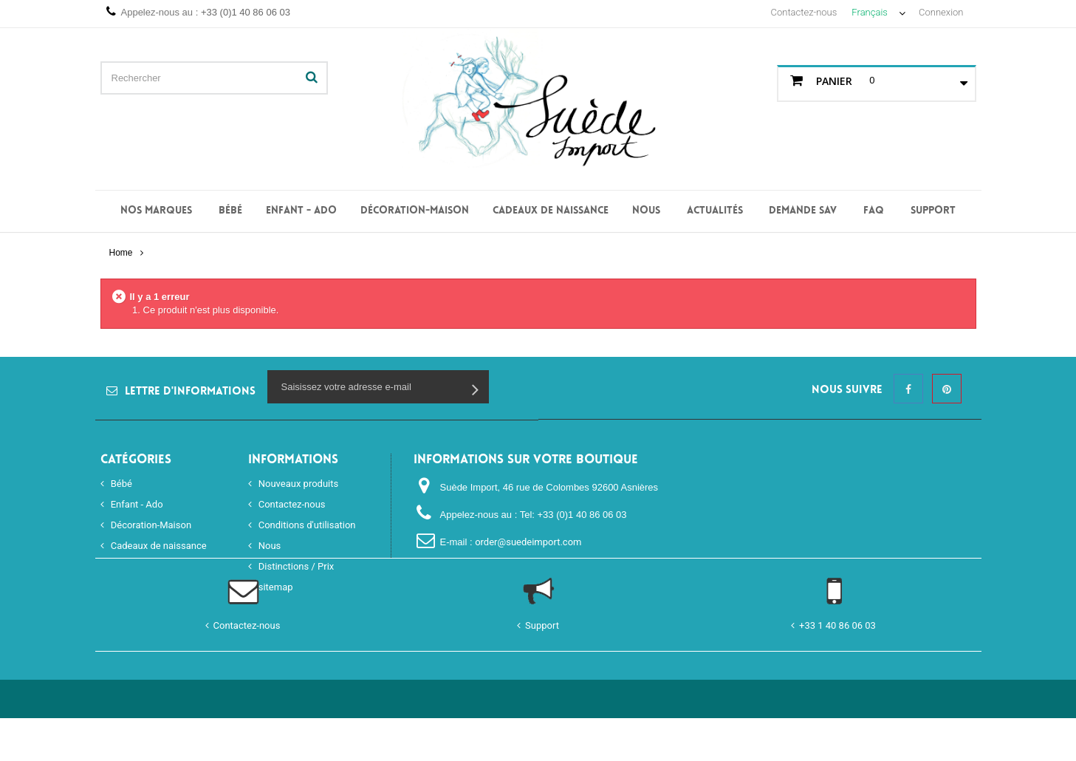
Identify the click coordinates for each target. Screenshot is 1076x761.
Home (120, 253)
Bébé (230, 210)
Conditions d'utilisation (306, 524)
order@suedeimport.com (528, 541)
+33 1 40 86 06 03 (837, 668)
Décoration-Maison (414, 210)
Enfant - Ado (301, 210)
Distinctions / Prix (295, 566)
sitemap (274, 587)
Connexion (941, 12)
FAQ (873, 210)
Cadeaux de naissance (551, 210)
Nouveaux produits (297, 483)
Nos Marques (156, 210)
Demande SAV (803, 210)
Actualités (715, 210)
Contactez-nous (804, 12)
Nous (646, 210)
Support (933, 210)
